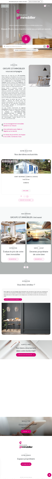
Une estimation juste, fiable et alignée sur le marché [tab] (13, 130)
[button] (27, 196)
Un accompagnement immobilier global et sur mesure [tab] (14, 125)
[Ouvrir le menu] (5, 6)
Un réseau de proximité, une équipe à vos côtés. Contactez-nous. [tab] (14, 135)
